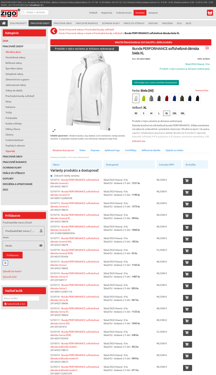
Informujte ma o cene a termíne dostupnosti (155, 82)
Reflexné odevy (14, 62)
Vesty (8, 101)
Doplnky (8, 178)
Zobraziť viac (139, 140)
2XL (175, 113)
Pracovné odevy (13, 46)
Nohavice (10, 106)
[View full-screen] (54, 131)
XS (136, 113)
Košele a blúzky (14, 123)
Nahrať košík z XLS (15, 303)
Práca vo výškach (14, 172)
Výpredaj (10, 150)
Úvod (61, 29)
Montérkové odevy (15, 57)
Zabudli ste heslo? (12, 271)
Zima (5, 40)
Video (82, 150)
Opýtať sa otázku (174, 150)
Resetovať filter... (202, 90)
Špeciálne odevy (14, 68)
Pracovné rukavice (15, 161)
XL (166, 113)
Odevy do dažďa (14, 90)
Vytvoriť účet (10, 276)
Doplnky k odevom (15, 145)
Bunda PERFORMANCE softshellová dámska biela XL (152, 33)
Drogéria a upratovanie (17, 183)
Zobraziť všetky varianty (64, 175)
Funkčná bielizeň (14, 139)
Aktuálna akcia (13, 51)
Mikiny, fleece (13, 128)
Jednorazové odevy (16, 84)
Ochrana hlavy (12, 167)
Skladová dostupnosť (63, 150)
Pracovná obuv (12, 156)
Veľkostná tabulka (151, 150)
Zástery (9, 134)
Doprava (95, 150)
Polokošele (11, 117)
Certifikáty (130, 150)
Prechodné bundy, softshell (20, 95)
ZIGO (5, 189)
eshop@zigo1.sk (36, 5)
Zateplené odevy (14, 73)
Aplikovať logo (112, 150)
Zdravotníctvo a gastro (17, 79)
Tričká (9, 112)
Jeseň (88, 33)
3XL (183, 113)
